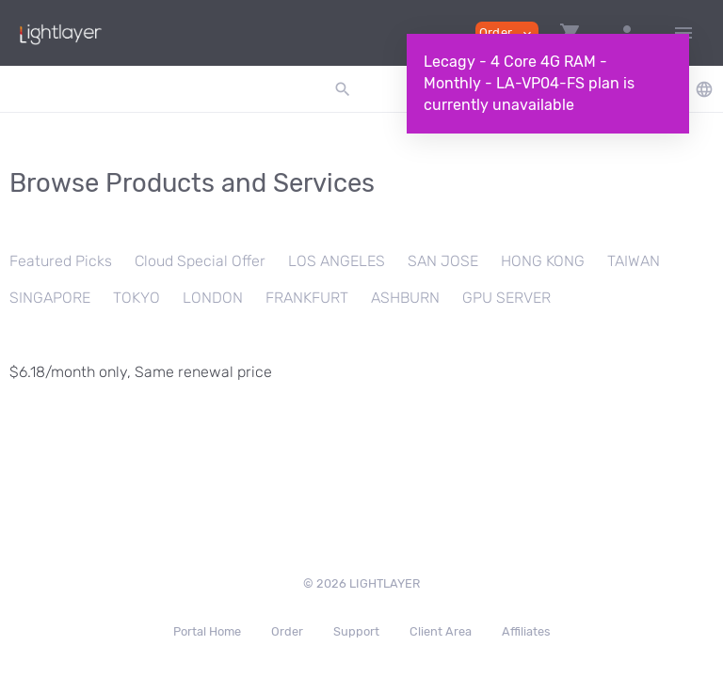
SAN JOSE (443, 261)
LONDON (213, 298)
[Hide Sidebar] (683, 33)
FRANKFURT (306, 298)
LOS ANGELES (336, 261)
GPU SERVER (506, 298)
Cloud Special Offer (200, 261)
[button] (570, 33)
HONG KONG (543, 261)
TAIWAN (633, 261)
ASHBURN (405, 298)
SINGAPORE (49, 298)
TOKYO (136, 298)
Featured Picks (60, 261)
